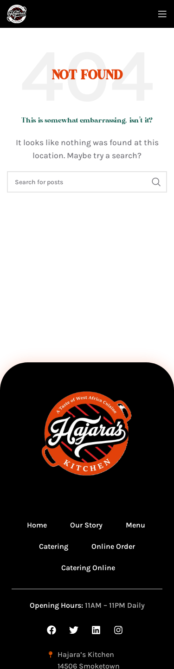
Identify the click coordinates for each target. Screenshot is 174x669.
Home (37, 525)
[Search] (87, 182)
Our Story (86, 525)
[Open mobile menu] (162, 14)
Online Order (113, 546)
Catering (53, 546)
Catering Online (88, 567)
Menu (135, 525)
